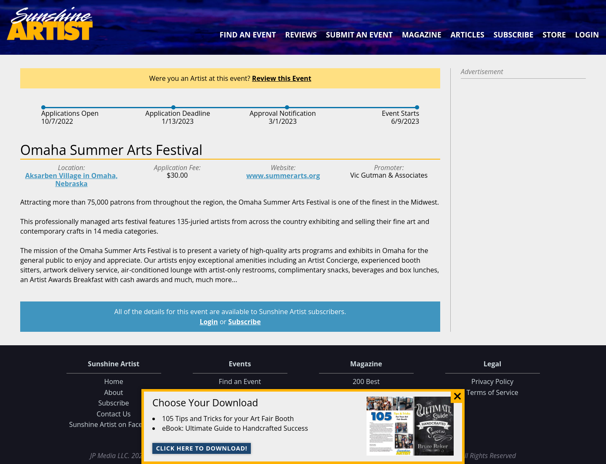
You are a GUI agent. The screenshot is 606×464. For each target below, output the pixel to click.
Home (113, 381)
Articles (467, 34)
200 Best (366, 381)
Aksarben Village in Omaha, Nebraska (71, 179)
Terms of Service (492, 392)
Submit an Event (359, 34)
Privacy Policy (492, 381)
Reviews (301, 34)
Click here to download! (201, 448)
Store (554, 34)
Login (587, 34)
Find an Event (248, 34)
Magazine (421, 34)
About (113, 392)
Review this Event (281, 78)
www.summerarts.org (283, 175)
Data (596, 456)
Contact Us (114, 414)
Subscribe (514, 34)
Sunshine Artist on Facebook (113, 424)
